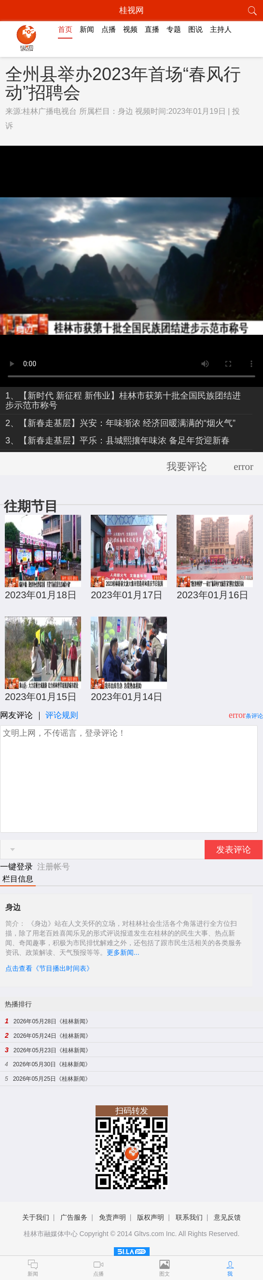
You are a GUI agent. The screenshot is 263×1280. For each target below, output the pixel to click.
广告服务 (73, 1217)
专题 (173, 29)
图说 (195, 29)
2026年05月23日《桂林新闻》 (52, 1050)
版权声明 (150, 1217)
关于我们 (35, 1217)
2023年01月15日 (41, 696)
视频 (130, 29)
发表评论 (233, 849)
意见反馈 (227, 1217)
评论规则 (61, 715)
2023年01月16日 (213, 595)
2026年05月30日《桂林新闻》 (52, 1064)
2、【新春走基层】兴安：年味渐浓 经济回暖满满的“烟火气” (120, 423)
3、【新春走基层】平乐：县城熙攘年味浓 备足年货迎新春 (117, 440)
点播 (108, 29)
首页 (65, 29)
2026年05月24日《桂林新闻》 (52, 1035)
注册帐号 (53, 866)
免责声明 (112, 1217)
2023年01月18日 (41, 595)
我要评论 (186, 466)
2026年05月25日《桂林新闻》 (52, 1078)
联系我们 (189, 1217)
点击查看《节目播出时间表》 (49, 968)
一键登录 (17, 866)
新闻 (87, 29)
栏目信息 (17, 879)
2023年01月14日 (127, 696)
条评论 (254, 716)
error (243, 466)
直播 (152, 29)
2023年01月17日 (127, 595)
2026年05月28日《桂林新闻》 (52, 1021)
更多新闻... (123, 952)
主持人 (221, 29)
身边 (125, 111)
